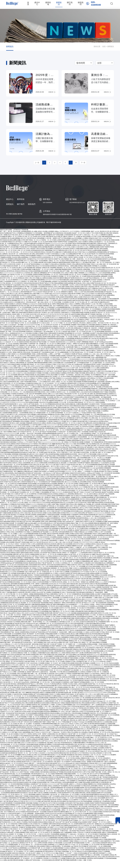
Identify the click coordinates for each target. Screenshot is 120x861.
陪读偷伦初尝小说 (68, 697)
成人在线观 (42, 735)
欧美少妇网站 (111, 362)
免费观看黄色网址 (45, 640)
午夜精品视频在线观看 (77, 312)
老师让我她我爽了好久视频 (82, 369)
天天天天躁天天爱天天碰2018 (45, 259)
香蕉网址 (57, 706)
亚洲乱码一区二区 (18, 829)
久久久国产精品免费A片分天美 (38, 425)
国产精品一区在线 (26, 416)
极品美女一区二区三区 (56, 437)
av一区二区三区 (14, 530)
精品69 (28, 791)
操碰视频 (51, 309)
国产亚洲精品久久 (112, 252)
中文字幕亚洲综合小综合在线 (23, 677)
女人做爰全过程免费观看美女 (52, 518)
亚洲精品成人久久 (98, 665)
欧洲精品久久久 (4, 352)
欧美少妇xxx (89, 808)
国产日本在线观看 (93, 300)
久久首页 (79, 466)
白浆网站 (66, 533)
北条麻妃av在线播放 (5, 298)
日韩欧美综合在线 (101, 243)
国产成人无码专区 (85, 551)
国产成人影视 (3, 473)
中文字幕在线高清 (77, 269)
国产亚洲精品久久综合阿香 (85, 506)
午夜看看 (30, 670)
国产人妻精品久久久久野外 (38, 388)
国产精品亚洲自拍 (48, 851)
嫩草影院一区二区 (20, 858)
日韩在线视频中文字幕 (76, 556)
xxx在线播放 (30, 357)
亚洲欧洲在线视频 (78, 805)
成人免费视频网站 (60, 440)
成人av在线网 (112, 713)
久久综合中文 (19, 373)
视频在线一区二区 (5, 739)
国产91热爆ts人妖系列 (23, 777)
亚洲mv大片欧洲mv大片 (78, 340)
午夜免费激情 (100, 725)
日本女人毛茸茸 (37, 756)
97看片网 (27, 298)
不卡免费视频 (106, 851)
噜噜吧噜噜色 (92, 252)
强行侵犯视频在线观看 (81, 298)
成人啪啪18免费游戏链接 (21, 730)
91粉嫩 (33, 269)
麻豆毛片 (84, 305)
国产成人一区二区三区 (73, 317)
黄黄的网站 (63, 264)
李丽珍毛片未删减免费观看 (101, 385)
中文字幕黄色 (32, 257)
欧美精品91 (91, 525)
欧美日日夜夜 (10, 640)
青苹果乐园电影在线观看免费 (26, 369)
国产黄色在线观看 (85, 236)
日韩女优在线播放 (5, 718)
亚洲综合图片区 (36, 580)
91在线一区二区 (53, 670)
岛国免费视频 (21, 428)
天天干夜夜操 (33, 444)
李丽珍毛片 (64, 416)
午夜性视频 (107, 806)
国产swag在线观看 (15, 285)
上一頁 (37, 162)
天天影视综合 (18, 760)
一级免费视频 (85, 333)
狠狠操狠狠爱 (4, 468)
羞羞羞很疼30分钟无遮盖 (14, 720)
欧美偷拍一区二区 (49, 618)
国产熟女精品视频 (90, 677)
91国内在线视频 (59, 336)
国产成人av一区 (35, 482)
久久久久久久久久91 (91, 340)
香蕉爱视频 (40, 713)
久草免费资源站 (106, 801)
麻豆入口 (21, 267)
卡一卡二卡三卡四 (49, 708)
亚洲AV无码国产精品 (68, 361)
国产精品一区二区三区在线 (99, 307)
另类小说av (70, 385)
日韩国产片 (13, 347)
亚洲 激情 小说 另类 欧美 (66, 328)
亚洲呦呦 (68, 440)
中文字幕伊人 (99, 378)
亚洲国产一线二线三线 (22, 418)
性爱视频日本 (81, 390)
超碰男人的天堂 (27, 836)
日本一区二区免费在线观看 (75, 563)
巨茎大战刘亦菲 (31, 376)
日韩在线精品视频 (85, 357)
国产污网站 (46, 661)
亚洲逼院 (36, 772)
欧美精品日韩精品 (109, 350)
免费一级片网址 (22, 366)
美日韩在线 (25, 316)
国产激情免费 (101, 678)
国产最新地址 (66, 708)
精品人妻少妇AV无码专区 (20, 475)
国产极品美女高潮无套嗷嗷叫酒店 (108, 300)
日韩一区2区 (60, 723)
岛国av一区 (14, 825)
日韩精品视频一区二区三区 (90, 269)
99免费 (73, 354)
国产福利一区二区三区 (54, 292)
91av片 (29, 241)
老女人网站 (80, 255)
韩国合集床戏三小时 (21, 326)
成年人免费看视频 (40, 623)
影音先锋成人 (96, 673)
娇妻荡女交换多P (70, 653)
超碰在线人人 (47, 704)
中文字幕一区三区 (77, 393)
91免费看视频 (55, 592)
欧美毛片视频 (66, 319)
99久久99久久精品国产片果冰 (31, 248)
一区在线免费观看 (23, 412)
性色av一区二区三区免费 (86, 352)
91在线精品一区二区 (80, 540)
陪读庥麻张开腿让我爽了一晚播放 (90, 355)
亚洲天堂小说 (76, 856)
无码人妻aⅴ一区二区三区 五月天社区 (23, 252)
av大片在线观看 (90, 606)
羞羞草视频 (33, 438)
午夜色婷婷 (57, 245)
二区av (84, 537)
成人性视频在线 (59, 554)
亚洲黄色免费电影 (100, 326)
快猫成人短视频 (53, 602)
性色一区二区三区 (44, 383)
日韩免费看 (53, 267)
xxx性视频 (81, 658)
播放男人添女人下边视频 (112, 355)
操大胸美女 (92, 350)
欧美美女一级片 (53, 687)
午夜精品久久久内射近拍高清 (51, 461)
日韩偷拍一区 (43, 625)
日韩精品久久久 (57, 421)
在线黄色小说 (75, 245)
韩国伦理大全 (80, 817)
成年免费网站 (48, 744)
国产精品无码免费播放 (62, 640)
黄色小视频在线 (75, 350)
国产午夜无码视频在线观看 (105, 274)
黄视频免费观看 (40, 279)
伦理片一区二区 (13, 464)
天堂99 (83, 426)
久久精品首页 (106, 279)
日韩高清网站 (3, 416)
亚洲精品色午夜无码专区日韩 (75, 387)
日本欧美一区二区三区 (22, 264)
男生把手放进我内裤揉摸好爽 (8, 404)
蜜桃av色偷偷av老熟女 (6, 540)
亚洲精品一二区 (4, 437)
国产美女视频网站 (54, 328)
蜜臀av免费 (84, 314)
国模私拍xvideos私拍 (100, 794)
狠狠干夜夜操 (65, 286)
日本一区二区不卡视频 (6, 311)
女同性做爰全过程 (107, 387)
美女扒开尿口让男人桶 (95, 777)
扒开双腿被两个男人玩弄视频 (8, 573)
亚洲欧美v (81, 319)
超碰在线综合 (76, 551)
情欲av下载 (41, 563)
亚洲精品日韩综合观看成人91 (24, 330)
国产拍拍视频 (84, 570)
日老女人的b (3, 324)
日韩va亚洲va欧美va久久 (47, 523)
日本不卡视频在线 (93, 288)
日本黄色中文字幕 (60, 347)
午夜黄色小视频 (84, 350)
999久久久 (96, 260)
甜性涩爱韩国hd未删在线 (42, 376)
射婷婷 (53, 297)
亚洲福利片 (68, 354)
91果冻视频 (82, 373)
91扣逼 (115, 604)
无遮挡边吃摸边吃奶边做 (30, 283)
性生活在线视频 (96, 295)
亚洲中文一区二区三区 (49, 639)
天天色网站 (72, 433)
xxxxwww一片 (37, 540)
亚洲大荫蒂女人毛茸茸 (102, 810)
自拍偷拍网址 (52, 792)
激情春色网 (46, 290)
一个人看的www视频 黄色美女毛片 (38, 387)
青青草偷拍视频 (81, 243)
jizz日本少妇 (55, 813)
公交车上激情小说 (5, 597)
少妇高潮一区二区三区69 (85, 257)
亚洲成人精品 (29, 832)
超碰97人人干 (20, 813)
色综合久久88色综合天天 (55, 361)
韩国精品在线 (83, 288)
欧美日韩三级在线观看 (113, 473)
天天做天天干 (3, 364)
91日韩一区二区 (73, 597)
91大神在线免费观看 (81, 437)
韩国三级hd (44, 737)
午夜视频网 (13, 245)
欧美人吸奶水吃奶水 (81, 666)
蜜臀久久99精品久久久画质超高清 (22, 409)
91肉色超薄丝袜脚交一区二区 (97, 687)
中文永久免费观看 (45, 366)
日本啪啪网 (52, 355)
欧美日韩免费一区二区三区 (17, 266)
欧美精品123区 (27, 782)
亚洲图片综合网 (43, 350)
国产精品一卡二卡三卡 (69, 666)
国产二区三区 (43, 761)
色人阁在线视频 (38, 435)
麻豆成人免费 (74, 634)
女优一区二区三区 (95, 754)
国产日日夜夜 (62, 411)
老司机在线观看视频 (19, 350)
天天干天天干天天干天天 (52, 279)
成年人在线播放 (36, 437)
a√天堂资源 (27, 273)
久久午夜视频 (61, 858)
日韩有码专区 (102, 254)
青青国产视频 (84, 300)
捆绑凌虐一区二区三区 (37, 347)
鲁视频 (24, 395)
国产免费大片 (66, 601)
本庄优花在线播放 (82, 853)
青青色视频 (57, 400)
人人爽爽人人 (51, 354)
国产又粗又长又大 (101, 514)
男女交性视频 (90, 426)
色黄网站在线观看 (5, 400)
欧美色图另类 (65, 585)
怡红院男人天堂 (38, 552)
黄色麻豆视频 (70, 618)
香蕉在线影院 (98, 349)
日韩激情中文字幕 (34, 466)
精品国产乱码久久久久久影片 (8, 397)
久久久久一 (109, 518)
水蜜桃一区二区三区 (15, 355)
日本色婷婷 (107, 447)
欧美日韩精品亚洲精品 (14, 364)
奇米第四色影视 (75, 288)
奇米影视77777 (23, 578)
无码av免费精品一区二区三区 (100, 578)
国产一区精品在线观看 (16, 516)
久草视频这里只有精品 (6, 409)
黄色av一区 (60, 761)
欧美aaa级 (69, 763)
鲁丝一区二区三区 (15, 808)
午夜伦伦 (43, 445)
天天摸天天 (42, 364)
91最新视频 (93, 321)
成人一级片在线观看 (100, 298)
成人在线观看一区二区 (12, 834)
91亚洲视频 (103, 642)
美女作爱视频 (92, 311)
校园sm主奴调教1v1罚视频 (35, 333)
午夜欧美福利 (45, 385)
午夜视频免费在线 (98, 442)
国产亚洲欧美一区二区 (85, 585)
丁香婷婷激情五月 (112, 243)
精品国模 (95, 409)
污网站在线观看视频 (44, 627)
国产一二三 (77, 552)
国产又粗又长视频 (98, 746)
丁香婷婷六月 (99, 350)
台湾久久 (23, 742)
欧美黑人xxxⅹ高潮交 (59, 653)
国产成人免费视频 (24, 293)
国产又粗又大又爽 (66, 295)
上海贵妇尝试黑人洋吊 (6, 276)
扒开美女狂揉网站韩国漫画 (62, 288)
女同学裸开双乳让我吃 (111, 824)
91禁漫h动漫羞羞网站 (103, 784)
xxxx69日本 (92, 632)
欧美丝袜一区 (115, 834)
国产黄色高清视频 (71, 447)
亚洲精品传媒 (46, 568)
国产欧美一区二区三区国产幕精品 (9, 323)
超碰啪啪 (62, 834)
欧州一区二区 (92, 331)
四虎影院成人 (29, 331)
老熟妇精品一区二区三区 (63, 267)
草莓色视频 (71, 806)
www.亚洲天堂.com (5, 775)
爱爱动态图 (12, 330)
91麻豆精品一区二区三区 (102, 314)
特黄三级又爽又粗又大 (24, 646)
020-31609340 (47, 202)
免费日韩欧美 (49, 236)
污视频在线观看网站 (113, 609)
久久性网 (86, 623)
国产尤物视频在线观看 (54, 482)
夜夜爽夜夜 (62, 777)
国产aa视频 (107, 525)
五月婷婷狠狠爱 (41, 637)
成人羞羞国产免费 (77, 530)
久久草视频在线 (12, 504)
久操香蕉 (42, 685)
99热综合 (103, 673)
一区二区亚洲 (68, 336)
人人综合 (108, 853)
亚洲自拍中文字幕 (5, 742)
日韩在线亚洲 (67, 393)
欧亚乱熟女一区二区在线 (66, 349)
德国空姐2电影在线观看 (93, 630)
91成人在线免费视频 (30, 406)
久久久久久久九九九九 (42, 295)
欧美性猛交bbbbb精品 (15, 608)
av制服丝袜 (80, 476)
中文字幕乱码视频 (5, 266)
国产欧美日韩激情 (37, 305)
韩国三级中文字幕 (93, 487)
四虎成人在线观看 (27, 485)
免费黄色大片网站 (5, 532)
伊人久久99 (24, 235)
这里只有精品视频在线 (97, 563)
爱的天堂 (2, 463)
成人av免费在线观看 (95, 250)
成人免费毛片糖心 (99, 694)
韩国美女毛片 (11, 241)
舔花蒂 (95, 435)
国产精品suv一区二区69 (28, 499)
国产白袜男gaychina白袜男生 (105, 342)
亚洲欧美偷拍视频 (42, 354)
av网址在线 (78, 620)
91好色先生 (53, 290)
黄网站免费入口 (81, 450)
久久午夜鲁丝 (52, 435)
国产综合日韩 (27, 521)
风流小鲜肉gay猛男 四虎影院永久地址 (10, 820)
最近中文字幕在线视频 (31, 247)
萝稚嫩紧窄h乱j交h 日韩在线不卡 (84, 735)
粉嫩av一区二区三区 (24, 834)
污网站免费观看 (19, 362)
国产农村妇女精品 (43, 777)
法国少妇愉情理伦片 (105, 841)
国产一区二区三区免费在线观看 (69, 400)
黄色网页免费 (48, 613)
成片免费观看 (101, 656)
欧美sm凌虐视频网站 (107, 604)
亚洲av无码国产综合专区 (7, 482)
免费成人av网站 (57, 615)
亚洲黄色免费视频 (68, 283)
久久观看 (95, 542)
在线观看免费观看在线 (65, 454)
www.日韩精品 (102, 530)
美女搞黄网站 (93, 775)
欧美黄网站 (47, 520)
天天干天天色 (66, 247)
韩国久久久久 (15, 772)
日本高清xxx (64, 293)
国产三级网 (72, 711)
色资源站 (30, 575)
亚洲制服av (33, 414)
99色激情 (32, 632)
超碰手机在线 (76, 300)
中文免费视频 (77, 459)
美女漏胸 (57, 309)
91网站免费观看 (115, 466)
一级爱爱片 (55, 238)
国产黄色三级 (78, 656)
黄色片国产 (17, 482)
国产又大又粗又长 (42, 323)
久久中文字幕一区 (63, 402)
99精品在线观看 (60, 499)
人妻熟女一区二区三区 (35, 359)
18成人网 (62, 419)
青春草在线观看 (27, 580)
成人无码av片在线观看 (6, 445)
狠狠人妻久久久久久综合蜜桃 (95, 305)
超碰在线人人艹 (77, 412)
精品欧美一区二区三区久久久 (86, 402)
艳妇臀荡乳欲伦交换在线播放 (42, 703)
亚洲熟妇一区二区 (5, 507)
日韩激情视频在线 (102, 739)
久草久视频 (3, 640)
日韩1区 (54, 357)
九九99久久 (114, 347)
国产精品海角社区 (55, 501)
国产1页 (33, 649)
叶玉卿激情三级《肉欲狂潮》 (109, 324)
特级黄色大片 (107, 789)
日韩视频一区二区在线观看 (80, 336)
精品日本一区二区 (102, 312)
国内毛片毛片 (109, 798)
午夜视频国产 (81, 855)
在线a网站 (100, 813)
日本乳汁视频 (68, 568)
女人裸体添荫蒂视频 (23, 292)
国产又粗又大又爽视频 (63, 571)
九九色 (93, 304)
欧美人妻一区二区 (51, 571)
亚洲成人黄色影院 (75, 286)
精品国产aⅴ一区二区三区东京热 (105, 241)
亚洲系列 (36, 815)
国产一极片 (37, 302)
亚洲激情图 (94, 749)
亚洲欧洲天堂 (24, 556)
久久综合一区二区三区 (6, 279)
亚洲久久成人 (64, 485)
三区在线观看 (9, 559)
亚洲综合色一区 (63, 691)
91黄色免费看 (18, 837)
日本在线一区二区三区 (75, 302)
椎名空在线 (89, 307)
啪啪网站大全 (87, 387)
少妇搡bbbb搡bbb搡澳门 (82, 404)
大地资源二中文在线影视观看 (38, 421)
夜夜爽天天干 (76, 378)
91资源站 (42, 248)
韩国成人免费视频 (91, 727)
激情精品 (97, 324)
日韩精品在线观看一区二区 (86, 483)
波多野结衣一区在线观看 (6, 609)
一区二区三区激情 (51, 240)
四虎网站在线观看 (60, 355)
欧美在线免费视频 (91, 383)
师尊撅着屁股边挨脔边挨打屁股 (55, 404)
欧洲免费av (11, 473)
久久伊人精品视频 (38, 319)
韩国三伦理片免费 (18, 585)
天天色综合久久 (5, 269)
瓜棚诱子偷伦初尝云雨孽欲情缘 (100, 554)
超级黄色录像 (60, 338)
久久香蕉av (39, 749)
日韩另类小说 (18, 640)
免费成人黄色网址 (47, 423)
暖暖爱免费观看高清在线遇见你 (18, 452)
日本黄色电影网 (101, 518)
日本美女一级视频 (80, 582)
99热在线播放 (72, 476)
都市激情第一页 (17, 297)
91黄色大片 (101, 288)
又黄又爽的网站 (25, 808)
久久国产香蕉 (55, 473)
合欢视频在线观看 (5, 425)
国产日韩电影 (91, 314)
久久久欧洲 (76, 775)
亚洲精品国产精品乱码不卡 (89, 371)
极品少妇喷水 (65, 305)
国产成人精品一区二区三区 (90, 730)
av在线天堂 (42, 635)
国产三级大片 (107, 395)
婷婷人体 (59, 435)
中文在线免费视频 (18, 561)
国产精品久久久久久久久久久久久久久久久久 (48, 442)
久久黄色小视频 (17, 485)
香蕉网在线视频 (45, 526)
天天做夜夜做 (105, 696)
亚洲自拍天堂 (47, 528)
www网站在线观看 (53, 625)
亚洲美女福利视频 (42, 247)
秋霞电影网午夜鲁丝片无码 (88, 552)
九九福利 (101, 343)
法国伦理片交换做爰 (12, 539)
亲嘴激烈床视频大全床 (6, 428)
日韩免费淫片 (104, 580)
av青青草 (32, 355)
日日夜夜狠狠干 (51, 307)
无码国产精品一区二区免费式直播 (80, 276)
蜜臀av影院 (89, 423)
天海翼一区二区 (27, 653)
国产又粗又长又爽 (41, 590)
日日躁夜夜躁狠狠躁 (30, 668)
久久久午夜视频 (83, 487)
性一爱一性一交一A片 (32, 395)
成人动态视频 (3, 368)
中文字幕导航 (37, 385)
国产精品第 (111, 483)
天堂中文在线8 (65, 760)
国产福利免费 (64, 449)
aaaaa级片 (33, 808)
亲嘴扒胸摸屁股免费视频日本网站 (110, 236)
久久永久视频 (44, 264)
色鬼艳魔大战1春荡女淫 (90, 312)
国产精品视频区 (12, 419)
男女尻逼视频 (42, 533)
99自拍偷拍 (55, 254)
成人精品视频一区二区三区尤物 (27, 602)
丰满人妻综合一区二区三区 (108, 366)
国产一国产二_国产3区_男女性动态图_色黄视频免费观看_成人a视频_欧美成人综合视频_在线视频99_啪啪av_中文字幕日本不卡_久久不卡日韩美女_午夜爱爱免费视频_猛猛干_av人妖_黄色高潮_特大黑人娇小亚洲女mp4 (59, 231)
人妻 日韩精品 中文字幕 (67, 442)
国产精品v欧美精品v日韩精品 (17, 255)
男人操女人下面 (64, 592)
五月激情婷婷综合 (67, 765)
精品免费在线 (57, 684)
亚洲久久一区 (27, 585)
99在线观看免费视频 (25, 354)
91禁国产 (89, 822)
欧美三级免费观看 (25, 468)
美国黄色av (3, 271)
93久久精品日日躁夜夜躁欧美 (100, 271)
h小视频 (25, 311)
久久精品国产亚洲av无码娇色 (22, 476)
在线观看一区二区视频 (73, 561)
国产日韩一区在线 (67, 459)
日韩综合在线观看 (90, 499)
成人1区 (48, 542)
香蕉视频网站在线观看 (6, 551)
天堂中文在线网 (59, 673)
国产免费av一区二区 (58, 430)
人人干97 (25, 442)
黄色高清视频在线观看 (113, 309)
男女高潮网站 (49, 248)
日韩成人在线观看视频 (110, 564)
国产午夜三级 (79, 411)
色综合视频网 (101, 798)
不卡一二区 (60, 290)
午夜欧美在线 (3, 856)
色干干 (14, 428)
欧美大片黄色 (79, 711)
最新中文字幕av (100, 632)
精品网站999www (34, 659)
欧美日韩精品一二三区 (85, 316)
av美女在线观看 (9, 542)
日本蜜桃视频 (52, 621)
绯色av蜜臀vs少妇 (74, 654)
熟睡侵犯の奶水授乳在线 (103, 240)
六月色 (70, 696)
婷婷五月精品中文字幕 (111, 338)
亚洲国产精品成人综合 (42, 545)
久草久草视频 (35, 278)
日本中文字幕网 (57, 250)
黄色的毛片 (26, 254)
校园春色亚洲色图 (36, 335)
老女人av (101, 824)
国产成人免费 (91, 853)
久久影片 (113, 447)
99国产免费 (73, 760)
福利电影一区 (57, 815)
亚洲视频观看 (96, 392)
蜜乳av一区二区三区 (61, 611)
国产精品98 (16, 623)
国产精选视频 (28, 267)
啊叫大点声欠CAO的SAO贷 (7, 264)
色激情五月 (87, 347)
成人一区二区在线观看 (69, 392)
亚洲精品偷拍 (77, 328)
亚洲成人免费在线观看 (50, 333)
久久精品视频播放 (44, 492)
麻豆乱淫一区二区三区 (83, 590)
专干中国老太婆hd (35, 608)
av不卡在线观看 (4, 330)
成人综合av (112, 511)
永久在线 (104, 454)
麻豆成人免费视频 (67, 409)
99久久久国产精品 (5, 578)
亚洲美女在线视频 (75, 279)
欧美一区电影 (102, 490)
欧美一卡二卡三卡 (52, 323)
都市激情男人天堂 (100, 697)
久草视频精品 (20, 233)
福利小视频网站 (94, 345)
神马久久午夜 (97, 399)
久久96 (31, 400)
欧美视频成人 (99, 245)
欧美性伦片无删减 (65, 564)
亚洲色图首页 (12, 846)
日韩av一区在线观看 (82, 431)
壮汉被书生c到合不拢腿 (81, 418)
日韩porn (56, 349)
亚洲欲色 (103, 426)
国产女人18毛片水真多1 (86, 507)
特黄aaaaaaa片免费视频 (112, 540)
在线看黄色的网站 (74, 559)
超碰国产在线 (102, 639)
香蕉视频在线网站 (102, 252)
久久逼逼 (94, 601)
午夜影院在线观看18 (72, 380)
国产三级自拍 (99, 499)
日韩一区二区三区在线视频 (62, 701)
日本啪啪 (89, 532)
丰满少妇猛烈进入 (5, 587)
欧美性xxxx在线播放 (51, 483)
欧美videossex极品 (5, 526)
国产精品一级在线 (95, 580)
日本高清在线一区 (47, 357)
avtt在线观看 (15, 746)
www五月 (52, 627)
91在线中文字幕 (21, 338)
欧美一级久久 (37, 380)
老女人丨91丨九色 (20, 392)
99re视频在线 (90, 742)
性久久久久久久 (112, 312)
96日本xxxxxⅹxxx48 (76, 628)
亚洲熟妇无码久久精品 (48, 381)
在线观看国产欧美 (90, 697)
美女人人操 (23, 243)
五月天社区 (78, 333)
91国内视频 (29, 803)
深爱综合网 (82, 587)
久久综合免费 (42, 426)
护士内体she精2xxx (53, 264)
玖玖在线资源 (46, 502)
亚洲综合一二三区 (37, 381)
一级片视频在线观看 (105, 397)
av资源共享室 (64, 796)
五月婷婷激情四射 (68, 235)
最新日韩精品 (10, 858)
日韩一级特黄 (95, 438)
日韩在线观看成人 (5, 388)
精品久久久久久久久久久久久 (110, 269)
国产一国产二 (91, 704)
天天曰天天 (82, 271)
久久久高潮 (3, 395)
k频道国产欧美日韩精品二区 (85, 535)
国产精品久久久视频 (21, 241)
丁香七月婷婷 (94, 233)
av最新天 (71, 784)
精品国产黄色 (69, 777)
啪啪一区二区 (91, 457)
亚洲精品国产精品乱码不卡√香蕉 (73, 818)
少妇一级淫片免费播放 (6, 431)
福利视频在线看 (78, 321)
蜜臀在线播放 (35, 551)
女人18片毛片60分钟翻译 (7, 461)
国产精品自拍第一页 (5, 772)
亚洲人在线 (74, 488)
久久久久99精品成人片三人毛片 (93, 273)
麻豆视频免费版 (47, 281)
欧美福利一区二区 (5, 343)
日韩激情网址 (87, 295)
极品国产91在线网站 (20, 492)
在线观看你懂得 (110, 311)
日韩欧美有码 (39, 518)
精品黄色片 (18, 416)
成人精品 (106, 305)
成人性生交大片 (53, 715)
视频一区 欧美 (114, 597)
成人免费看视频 (29, 813)
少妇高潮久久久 (47, 858)
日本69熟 (110, 276)
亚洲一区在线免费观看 (41, 260)
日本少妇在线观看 (67, 544)
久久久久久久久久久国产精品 (55, 425)
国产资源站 (3, 836)
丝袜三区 (33, 463)
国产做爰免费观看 (111, 426)
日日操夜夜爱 (3, 241)
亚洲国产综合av (64, 388)
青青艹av (78, 426)
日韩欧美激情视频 (5, 452)
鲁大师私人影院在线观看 (36, 254)
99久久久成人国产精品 (105, 238)
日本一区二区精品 (84, 400)
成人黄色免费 (3, 438)
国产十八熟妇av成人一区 (86, 235)
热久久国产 (3, 706)
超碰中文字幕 (19, 735)
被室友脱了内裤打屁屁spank (34, 615)
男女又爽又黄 (70, 335)
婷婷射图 (61, 533)
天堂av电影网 (34, 352)
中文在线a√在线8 (95, 520)
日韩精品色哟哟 (37, 330)
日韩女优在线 (26, 352)
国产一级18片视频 (110, 374)
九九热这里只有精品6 (41, 292)
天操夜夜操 (110, 478)
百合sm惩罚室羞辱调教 (19, 331)
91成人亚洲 (38, 530)
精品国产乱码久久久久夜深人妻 (30, 761)
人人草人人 (97, 235)
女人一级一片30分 (48, 459)
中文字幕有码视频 (5, 509)
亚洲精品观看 (72, 254)
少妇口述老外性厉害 (86, 392)
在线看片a (74, 675)
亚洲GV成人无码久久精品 (78, 564)
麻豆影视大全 (87, 554)
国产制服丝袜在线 (42, 406)
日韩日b (117, 739)
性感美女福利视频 (26, 269)
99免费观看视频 (75, 376)
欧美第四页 (90, 848)
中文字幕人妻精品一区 (47, 380)
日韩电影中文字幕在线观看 (54, 843)
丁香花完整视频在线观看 (111, 343)
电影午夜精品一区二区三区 (35, 661)
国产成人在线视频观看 (6, 345)
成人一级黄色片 (17, 316)
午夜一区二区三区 (72, 539)
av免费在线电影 (61, 240)
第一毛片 (98, 469)
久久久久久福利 (4, 799)
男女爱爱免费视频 (79, 385)
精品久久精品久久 (70, 304)
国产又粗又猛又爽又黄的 (42, 475)
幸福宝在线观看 (57, 319)
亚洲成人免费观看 (96, 587)
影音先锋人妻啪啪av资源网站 (61, 547)
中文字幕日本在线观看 (84, 539)
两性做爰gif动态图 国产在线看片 (92, 364)
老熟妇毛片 (31, 336)
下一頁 (83, 162)
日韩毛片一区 (89, 516)
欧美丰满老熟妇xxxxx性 (52, 388)
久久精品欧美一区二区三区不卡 (47, 630)
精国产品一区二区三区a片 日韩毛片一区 (11, 544)
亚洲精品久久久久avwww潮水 (64, 378)
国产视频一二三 (59, 354)
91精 (91, 713)
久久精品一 (3, 715)
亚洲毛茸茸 (19, 283)
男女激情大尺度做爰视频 (99, 834)
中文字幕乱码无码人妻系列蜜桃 (103, 293)
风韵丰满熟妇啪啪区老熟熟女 (8, 521)
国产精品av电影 (51, 456)
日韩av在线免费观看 (44, 573)
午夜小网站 (99, 304)
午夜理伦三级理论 (73, 257)
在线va (100, 269)
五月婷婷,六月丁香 (56, 285)
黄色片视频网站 (95, 347)
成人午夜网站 (3, 326)
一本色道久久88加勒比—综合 (61, 780)
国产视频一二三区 (18, 649)
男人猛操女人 (105, 544)
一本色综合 (106, 319)
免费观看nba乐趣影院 (46, 235)
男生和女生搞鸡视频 (74, 786)
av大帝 (105, 651)
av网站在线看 (93, 613)
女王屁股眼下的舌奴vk (75, 599)
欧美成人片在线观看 (38, 663)
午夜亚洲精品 (91, 245)
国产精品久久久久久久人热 (86, 440)
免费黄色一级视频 (13, 376)
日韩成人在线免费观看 (24, 463)
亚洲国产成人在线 (58, 259)
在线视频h (73, 324)
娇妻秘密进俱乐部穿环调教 (33, 392)
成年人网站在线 (99, 447)
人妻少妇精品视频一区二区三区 (51, 331)
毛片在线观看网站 (17, 634)
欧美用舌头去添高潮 (42, 257)
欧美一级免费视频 (73, 461)
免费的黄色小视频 (13, 796)
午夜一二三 (75, 644)
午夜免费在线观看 (41, 827)
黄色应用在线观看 (88, 361)
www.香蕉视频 (108, 615)
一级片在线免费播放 (81, 457)
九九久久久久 (32, 411)
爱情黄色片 (28, 490)
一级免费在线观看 (5, 663)
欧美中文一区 (57, 295)
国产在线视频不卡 (94, 818)
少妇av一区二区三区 (83, 668)
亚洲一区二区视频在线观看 (58, 366)
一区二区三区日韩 (30, 665)
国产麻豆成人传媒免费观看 (49, 540)
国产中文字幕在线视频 (64, 238)
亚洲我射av (78, 309)
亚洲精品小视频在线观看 (84, 266)
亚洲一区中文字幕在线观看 (83, 368)
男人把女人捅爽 (41, 808)
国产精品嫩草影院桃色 (40, 338)
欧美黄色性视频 (70, 369)
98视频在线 (42, 418)
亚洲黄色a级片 (38, 331)
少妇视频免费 (3, 419)
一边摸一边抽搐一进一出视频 (35, 321)
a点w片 (115, 722)
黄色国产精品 (16, 540)
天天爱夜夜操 (31, 343)
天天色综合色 (110, 658)
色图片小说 (110, 556)
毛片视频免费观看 (85, 561)
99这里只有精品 (69, 737)
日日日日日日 (3, 430)
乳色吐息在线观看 (113, 663)
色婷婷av (110, 575)
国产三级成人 (80, 492)
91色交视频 (108, 371)
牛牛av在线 (85, 818)
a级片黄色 (38, 665)
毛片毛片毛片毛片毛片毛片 (57, 314)
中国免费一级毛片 (84, 330)
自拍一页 (34, 480)
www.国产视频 (4, 305)
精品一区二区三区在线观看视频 (22, 307)
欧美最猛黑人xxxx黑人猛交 (24, 393)
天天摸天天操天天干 (37, 839)
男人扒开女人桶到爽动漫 (17, 597)
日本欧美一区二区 (5, 817)
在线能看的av (38, 297)
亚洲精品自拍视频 (92, 644)
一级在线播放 (25, 608)
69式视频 (23, 364)
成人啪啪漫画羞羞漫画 (70, 450)
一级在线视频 (3, 504)
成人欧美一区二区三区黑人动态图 (21, 426)
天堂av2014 (42, 402)
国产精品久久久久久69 (6, 475)
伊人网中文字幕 (85, 772)
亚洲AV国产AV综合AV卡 (62, 580)
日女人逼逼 (53, 385)
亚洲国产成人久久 (68, 357)
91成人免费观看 (89, 582)
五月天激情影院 (64, 597)
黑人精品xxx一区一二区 (63, 609)
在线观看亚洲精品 (22, 336)
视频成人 (87, 520)
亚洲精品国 (99, 704)
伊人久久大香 (24, 333)
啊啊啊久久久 (17, 737)
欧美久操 (74, 252)
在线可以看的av (90, 378)
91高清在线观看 (76, 761)
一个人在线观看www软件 (85, 710)
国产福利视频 (104, 634)
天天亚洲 (67, 488)
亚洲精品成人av (82, 532)
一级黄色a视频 (73, 266)
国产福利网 (71, 278)
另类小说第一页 (66, 642)
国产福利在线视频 (99, 497)
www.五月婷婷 (14, 855)
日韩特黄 (36, 350)
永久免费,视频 (61, 621)
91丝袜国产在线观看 (96, 279)
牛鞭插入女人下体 (79, 347)
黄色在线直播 (67, 772)
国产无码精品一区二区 (88, 309)
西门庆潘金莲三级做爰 (22, 606)
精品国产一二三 (105, 716)
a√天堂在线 (4, 708)
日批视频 (2, 542)
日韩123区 (78, 602)
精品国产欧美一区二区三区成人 (8, 250)
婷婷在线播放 (90, 292)
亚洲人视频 (93, 590)
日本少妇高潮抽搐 (72, 751)
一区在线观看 (3, 349)
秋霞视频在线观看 (27, 720)
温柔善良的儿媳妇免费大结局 (36, 311)
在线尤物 (17, 556)
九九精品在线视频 (107, 304)
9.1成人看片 (33, 609)
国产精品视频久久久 (46, 532)
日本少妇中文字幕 (84, 250)
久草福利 (44, 378)
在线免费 (89, 537)
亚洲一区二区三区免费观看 (57, 369)
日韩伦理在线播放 (94, 400)
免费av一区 (54, 704)
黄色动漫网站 (108, 328)
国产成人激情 (89, 260)
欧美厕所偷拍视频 (54, 454)
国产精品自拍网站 (62, 385)
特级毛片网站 (89, 564)
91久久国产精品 (112, 307)
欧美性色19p (87, 634)
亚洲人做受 (22, 635)
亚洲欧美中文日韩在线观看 (68, 311)
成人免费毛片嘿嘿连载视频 (57, 304)
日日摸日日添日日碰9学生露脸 (24, 380)
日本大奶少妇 (112, 283)
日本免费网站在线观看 (52, 402)
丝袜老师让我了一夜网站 (72, 521)
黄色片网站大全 (102, 336)
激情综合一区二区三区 (6, 316)
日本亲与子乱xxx (106, 568)
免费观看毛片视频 (89, 575)
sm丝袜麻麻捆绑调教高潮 (63, 307)
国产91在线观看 (90, 720)
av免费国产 (71, 620)
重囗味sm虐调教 (78, 442)
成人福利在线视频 (60, 768)
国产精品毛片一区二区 (6, 784)
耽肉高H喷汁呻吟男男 (67, 281)
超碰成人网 (76, 421)
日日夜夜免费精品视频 (21, 371)
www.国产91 (49, 815)
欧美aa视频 (24, 575)
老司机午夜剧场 (76, 589)
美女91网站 (62, 447)
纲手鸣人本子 (53, 789)
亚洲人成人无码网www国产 (75, 364)
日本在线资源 (111, 450)
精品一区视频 (71, 416)
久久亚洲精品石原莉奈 (89, 544)
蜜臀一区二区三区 (57, 445)
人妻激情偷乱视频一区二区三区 (56, 530)
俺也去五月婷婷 (24, 659)
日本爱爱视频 (26, 640)
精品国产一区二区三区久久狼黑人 (81, 233)
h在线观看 (14, 526)
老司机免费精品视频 (84, 749)
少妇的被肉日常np (31, 259)
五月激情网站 (46, 359)
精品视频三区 (49, 735)
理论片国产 (23, 623)
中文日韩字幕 (83, 245)
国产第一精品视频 (114, 271)
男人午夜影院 (76, 651)
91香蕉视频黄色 (15, 775)
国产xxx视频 (56, 756)
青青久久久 (59, 601)
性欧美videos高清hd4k (103, 317)
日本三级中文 (17, 786)
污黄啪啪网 (81, 273)
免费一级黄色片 (13, 406)
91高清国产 (93, 333)
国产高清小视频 (104, 425)
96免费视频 (100, 482)
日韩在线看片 (11, 438)
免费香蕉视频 (75, 440)
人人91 (83, 516)
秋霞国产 (2, 309)
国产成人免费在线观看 (107, 590)
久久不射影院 (42, 240)
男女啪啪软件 (54, 276)
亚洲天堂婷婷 (91, 627)
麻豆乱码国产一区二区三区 (63, 475)
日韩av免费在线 (76, 264)
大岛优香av (35, 307)
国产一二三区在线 (72, 466)
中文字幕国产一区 (63, 374)
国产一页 (65, 431)
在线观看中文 (31, 535)
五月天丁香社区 (58, 459)
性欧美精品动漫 (45, 407)
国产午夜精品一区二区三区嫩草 (8, 533)
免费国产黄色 (68, 837)
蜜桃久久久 (11, 677)
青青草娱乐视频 (85, 264)
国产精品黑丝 (104, 836)
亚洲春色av (28, 545)
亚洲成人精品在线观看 (75, 381)
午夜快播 (47, 616)
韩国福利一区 (56, 326)
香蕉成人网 (33, 298)
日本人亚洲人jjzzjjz (45, 758)
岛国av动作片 (31, 675)
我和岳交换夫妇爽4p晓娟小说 (36, 799)
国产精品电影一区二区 (67, 525)
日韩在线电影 (45, 794)
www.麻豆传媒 (4, 659)
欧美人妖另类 (87, 824)
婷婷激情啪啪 (83, 317)
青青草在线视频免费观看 (72, 499)
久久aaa (24, 321)
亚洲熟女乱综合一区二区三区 (35, 549)
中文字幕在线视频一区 (23, 658)
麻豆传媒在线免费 (22, 419)
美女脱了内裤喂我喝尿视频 (36, 570)
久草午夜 (15, 661)
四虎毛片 (85, 419)
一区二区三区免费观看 (50, 689)
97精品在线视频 (95, 411)
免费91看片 (16, 554)
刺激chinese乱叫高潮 (83, 573)
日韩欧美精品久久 (66, 312)
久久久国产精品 (87, 278)
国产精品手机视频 (5, 285)
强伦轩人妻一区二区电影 (100, 407)
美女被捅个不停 (110, 775)
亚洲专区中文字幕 (93, 336)
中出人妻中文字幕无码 (6, 497)
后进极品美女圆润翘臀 (37, 739)
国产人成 (19, 245)
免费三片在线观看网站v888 (7, 281)
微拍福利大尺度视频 (20, 357)
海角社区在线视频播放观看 (99, 316)
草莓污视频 (108, 361)
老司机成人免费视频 (89, 791)
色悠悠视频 (55, 528)
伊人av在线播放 (102, 266)
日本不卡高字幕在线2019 (55, 350)
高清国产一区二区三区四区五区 (79, 331)
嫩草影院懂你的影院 (64, 262)
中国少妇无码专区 (44, 537)
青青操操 (62, 468)
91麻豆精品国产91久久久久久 (45, 450)
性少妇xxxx (63, 590)
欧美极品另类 (116, 423)
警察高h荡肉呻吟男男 (93, 478)
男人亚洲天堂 (101, 340)
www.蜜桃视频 (112, 259)
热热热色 (25, 563)
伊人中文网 (50, 684)
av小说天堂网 (94, 751)
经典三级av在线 (4, 608)
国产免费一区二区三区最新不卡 (104, 452)
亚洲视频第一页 (88, 442)
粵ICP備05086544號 (53, 222)
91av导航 (2, 685)
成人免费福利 (3, 254)
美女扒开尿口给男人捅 (14, 235)
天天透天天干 (63, 464)
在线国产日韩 (71, 716)
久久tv (86, 252)
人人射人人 (63, 746)
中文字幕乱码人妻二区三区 (103, 765)
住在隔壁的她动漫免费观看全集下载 (37, 419)
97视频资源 (75, 399)
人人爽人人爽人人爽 (98, 616)
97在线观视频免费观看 (19, 803)
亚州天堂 (111, 537)
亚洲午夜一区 (98, 286)
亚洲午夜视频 (48, 241)
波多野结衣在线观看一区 (92, 450)
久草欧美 (46, 715)
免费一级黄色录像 (99, 440)
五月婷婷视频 (14, 675)
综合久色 (19, 487)
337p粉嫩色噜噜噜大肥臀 (90, 813)
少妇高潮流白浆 (96, 801)
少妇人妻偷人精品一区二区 (103, 264)
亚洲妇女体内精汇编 (43, 304)
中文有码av (19, 442)
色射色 (70, 808)
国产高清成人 (104, 520)
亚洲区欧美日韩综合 (39, 252)
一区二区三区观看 (32, 262)
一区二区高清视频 (80, 566)
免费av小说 (110, 770)
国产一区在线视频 (79, 362)
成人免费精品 (3, 450)
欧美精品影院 (38, 336)
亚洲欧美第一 (22, 853)
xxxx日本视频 (31, 848)
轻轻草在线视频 (86, 388)
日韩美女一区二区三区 (6, 456)
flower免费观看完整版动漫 (109, 506)
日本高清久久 (43, 340)
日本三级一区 (104, 283)
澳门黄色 (107, 297)
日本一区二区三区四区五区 (7, 371)
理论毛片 (66, 406)
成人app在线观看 (56, 426)
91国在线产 (18, 542)
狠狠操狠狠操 (12, 798)
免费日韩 (19, 352)
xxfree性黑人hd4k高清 (6, 621)
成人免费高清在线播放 (46, 278)
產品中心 (37, 3)
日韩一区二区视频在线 (35, 316)
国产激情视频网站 (37, 393)
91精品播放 (60, 837)
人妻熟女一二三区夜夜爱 (83, 471)
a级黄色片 (3, 260)
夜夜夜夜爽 (13, 440)
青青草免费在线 (70, 602)
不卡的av (36, 732)
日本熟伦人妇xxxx (36, 592)
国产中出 (18, 480)
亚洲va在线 (3, 488)
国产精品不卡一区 (101, 552)
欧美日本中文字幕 (78, 544)
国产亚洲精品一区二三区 (89, 414)
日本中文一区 (19, 805)
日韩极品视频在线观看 (81, 248)
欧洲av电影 (72, 592)
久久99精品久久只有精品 (35, 378)
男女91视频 (54, 374)
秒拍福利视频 (106, 273)
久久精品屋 (109, 423)
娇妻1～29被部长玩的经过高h (55, 730)
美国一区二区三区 (18, 594)
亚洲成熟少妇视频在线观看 (7, 518)
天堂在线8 (48, 252)
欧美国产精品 (17, 449)
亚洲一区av (108, 547)
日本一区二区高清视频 (113, 639)
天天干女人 (95, 640)
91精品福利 (17, 642)
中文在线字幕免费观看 (102, 539)
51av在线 (14, 257)
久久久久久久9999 (59, 321)
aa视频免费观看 (64, 352)
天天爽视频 (84, 274)
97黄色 (51, 295)
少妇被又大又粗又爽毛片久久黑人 (80, 247)
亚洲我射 (48, 316)
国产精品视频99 (49, 409)
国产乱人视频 (87, 411)
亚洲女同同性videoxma (53, 590)
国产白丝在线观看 (106, 792)
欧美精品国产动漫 (20, 654)
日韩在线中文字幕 (67, 399)
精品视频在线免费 (109, 803)
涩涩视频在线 (70, 418)
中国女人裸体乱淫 (97, 412)
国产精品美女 (51, 817)
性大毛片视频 (111, 414)
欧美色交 (16, 243)
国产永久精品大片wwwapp (88, 267)
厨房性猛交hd (64, 390)
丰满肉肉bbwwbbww (34, 559)
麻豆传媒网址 (67, 495)
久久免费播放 (44, 824)
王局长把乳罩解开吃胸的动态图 (34, 520)
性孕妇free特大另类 (88, 297)
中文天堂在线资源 (44, 266)
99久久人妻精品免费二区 (103, 727)
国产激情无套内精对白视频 (7, 570)
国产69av (100, 751)
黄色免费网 (58, 675)
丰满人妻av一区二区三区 (45, 430)
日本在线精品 (81, 606)
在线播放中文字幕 (5, 355)
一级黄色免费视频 (27, 437)
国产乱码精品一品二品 (22, 359)
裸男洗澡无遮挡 (44, 763)
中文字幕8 (63, 335)
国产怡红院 (107, 245)
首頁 (28, 3)
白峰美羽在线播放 (75, 314)
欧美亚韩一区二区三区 (11, 383)
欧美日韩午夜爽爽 (89, 708)
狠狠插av (47, 609)
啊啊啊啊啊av (54, 711)
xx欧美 (14, 407)
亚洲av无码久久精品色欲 (87, 286)
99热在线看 (32, 342)
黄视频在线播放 (98, 395)
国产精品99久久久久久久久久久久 (52, 243)
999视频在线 (51, 414)
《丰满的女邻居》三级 (90, 469)
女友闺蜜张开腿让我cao (32, 266)
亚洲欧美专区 (73, 473)
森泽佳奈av (16, 843)
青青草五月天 (3, 599)
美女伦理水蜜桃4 (61, 801)
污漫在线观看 (48, 780)
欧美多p (10, 782)
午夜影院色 (113, 544)
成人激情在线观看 (63, 528)
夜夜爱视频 (49, 551)
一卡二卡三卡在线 (18, 276)
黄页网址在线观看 (31, 654)
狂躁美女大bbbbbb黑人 (42, 355)
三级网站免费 (68, 649)
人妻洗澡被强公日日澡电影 (90, 511)
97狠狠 (99, 335)
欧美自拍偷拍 (99, 677)
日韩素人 (33, 354)
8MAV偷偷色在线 (4, 240)
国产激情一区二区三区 (82, 254)
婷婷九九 (60, 704)
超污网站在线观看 (82, 815)
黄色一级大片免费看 (5, 290)
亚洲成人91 (32, 412)
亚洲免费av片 (104, 703)
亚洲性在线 (60, 549)
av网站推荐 (10, 832)
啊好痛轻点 (51, 247)
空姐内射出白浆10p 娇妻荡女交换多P (10, 444)
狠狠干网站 (89, 390)
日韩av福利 (79, 480)
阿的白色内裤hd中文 (22, 295)
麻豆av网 (29, 454)
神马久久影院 (83, 789)
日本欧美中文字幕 (15, 722)
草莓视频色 (86, 691)
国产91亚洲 (3, 604)
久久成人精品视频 (5, 791)
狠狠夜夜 (15, 279)
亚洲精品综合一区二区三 (99, 278)
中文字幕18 (38, 830)
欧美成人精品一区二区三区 (21, 461)
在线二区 (39, 478)
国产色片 (76, 235)
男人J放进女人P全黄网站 (72, 456)
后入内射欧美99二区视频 (16, 827)
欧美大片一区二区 (42, 820)
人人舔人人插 (19, 309)
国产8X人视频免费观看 (103, 383)
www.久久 (26, 260)
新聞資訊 (59, 3)
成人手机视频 (87, 504)
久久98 (81, 794)
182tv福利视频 (14, 247)
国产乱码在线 (24, 642)
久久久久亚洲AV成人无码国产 (73, 342)
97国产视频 (116, 811)
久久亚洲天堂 (110, 552)
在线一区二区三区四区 (6, 485)
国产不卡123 (37, 357)
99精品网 (40, 262)
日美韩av (32, 260)
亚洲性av (71, 449)
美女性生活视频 (100, 267)
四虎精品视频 (22, 454)
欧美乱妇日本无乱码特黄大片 (89, 549)
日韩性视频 (52, 298)
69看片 (18, 269)
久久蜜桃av (60, 540)
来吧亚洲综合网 (108, 666)
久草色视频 (17, 302)
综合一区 (20, 509)
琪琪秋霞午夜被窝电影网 (6, 307)
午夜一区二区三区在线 (6, 616)
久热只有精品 (25, 601)
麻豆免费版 (89, 271)
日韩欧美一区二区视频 (74, 236)
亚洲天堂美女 (80, 447)
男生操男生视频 (31, 590)
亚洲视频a (46, 789)
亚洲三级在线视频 (99, 796)
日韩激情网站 (39, 535)
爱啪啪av (31, 620)
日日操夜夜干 (67, 761)
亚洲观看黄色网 (62, 387)
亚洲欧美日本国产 (94, 238)
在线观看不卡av (56, 281)
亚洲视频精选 (28, 233)
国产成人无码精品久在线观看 (36, 368)
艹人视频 (76, 547)
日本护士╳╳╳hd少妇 (48, 440)
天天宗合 (47, 374)
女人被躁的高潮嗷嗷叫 (100, 608)
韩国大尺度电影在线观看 (6, 304)
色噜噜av (2, 559)
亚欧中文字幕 (109, 488)
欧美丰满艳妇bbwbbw (76, 406)
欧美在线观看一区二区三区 (48, 271)
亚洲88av (97, 575)
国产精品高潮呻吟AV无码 (103, 456)
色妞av (63, 260)
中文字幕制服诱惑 (17, 387)
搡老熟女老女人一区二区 (81, 494)
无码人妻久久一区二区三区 (46, 554)
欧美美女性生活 (37, 423)
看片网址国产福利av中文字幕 (45, 283)
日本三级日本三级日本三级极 (45, 349)
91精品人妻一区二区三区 (45, 791)
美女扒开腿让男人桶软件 (60, 236)
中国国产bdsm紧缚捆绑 (6, 259)
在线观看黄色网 (51, 338)
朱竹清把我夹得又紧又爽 (67, 309)
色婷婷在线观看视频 (113, 521)
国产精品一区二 (88, 281)
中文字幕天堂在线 (74, 352)
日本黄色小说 (106, 354)
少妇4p (99, 851)
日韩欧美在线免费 (111, 435)
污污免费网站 (104, 411)
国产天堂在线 (100, 321)
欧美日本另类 (79, 285)
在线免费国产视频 (22, 523)
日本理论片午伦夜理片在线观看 (62, 589)
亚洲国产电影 (94, 772)
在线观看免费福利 (49, 509)
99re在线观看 (40, 634)
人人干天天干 (96, 646)
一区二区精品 (73, 606)
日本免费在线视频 (98, 376)
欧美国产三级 (38, 440)
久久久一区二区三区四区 (55, 841)
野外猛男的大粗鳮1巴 (69, 248)
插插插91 (22, 345)
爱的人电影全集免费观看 (23, 397)
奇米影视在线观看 (109, 502)
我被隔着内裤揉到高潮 (61, 509)
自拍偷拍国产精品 (71, 457)
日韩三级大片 (90, 773)
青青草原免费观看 (31, 255)
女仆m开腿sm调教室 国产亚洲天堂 (79, 625)
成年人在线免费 (64, 397)
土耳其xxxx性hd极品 (87, 768)
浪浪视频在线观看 (66, 616)
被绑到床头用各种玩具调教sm (52, 713)
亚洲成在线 (50, 811)
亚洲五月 (47, 832)
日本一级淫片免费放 (112, 523)
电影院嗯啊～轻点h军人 (68, 285)
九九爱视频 (115, 596)
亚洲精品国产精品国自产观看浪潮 (86, 680)
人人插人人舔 (71, 452)
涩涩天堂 (82, 499)
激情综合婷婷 (114, 806)
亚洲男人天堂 (3, 333)
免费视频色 (46, 305)
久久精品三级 (18, 756)
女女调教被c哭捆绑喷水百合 (34, 390)
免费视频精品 (43, 273)
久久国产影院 (27, 805)
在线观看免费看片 (41, 514)
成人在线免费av (14, 343)
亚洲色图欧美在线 (53, 463)
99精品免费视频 (58, 283)
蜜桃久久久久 (78, 419)
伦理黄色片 (110, 316)
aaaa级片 (28, 711)
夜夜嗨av (56, 806)
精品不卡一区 (104, 820)
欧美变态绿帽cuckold (62, 476)
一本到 (75, 292)
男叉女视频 (55, 252)
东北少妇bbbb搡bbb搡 (80, 349)
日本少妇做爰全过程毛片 (6, 302)
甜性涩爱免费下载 (5, 606)
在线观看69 (107, 487)
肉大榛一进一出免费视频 (6, 243)
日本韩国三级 (49, 855)
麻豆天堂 (2, 383)
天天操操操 (95, 639)
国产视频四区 (86, 463)
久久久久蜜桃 (58, 844)
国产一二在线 (94, 545)
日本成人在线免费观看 (28, 507)
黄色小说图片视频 (34, 293)
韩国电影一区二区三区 (82, 311)
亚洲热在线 (62, 487)
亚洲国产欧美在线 (95, 283)
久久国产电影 (51, 378)
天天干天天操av (89, 293)
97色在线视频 (106, 558)
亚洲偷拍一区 (88, 374)
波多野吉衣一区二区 (62, 433)
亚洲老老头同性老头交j (21, 271)
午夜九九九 (98, 716)
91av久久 (85, 839)
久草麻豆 (64, 257)
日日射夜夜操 (21, 744)
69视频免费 (29, 423)
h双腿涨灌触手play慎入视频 (45, 653)
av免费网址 (28, 839)
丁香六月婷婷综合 (29, 440)
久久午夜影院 (47, 585)
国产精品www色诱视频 (38, 409)
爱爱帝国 (33, 494)
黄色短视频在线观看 (49, 347)
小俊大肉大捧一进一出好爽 (15, 254)
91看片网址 (108, 656)
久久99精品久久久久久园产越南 (81, 445)
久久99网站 (85, 238)
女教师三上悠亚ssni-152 (21, 715)
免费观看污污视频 (76, 435)
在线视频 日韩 (92, 248)
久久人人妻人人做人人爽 (95, 354)
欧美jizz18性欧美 (87, 412)
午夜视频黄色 (71, 647)
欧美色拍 (59, 623)
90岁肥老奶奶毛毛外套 (92, 685)
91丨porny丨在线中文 (97, 255)
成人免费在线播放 (64, 473)
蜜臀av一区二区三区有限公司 (16, 236)
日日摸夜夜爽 (50, 507)
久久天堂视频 (46, 539)
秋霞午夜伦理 (71, 464)
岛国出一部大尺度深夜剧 (17, 587)
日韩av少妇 (24, 285)
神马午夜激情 (29, 350)
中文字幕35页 (52, 582)
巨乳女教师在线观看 (5, 426)
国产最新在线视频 (73, 658)
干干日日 (52, 640)
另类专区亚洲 (78, 718)
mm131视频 (31, 457)
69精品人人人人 (99, 582)
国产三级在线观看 (44, 352)
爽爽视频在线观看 (94, 247)
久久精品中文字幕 (80, 423)
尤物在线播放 (105, 364)
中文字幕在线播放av (40, 507)
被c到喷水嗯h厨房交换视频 (21, 609)
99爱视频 (41, 744)
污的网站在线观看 (49, 245)
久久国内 (45, 435)
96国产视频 (52, 611)
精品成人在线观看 (26, 739)
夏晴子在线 (97, 820)
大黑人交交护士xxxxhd (33, 366)
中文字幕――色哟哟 (42, 438)
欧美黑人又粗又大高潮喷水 (80, 241)
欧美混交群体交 (73, 825)
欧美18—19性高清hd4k (27, 302)
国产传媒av (57, 335)
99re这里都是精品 (49, 818)
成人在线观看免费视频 (6, 412)
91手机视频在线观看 (5, 335)
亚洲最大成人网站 (104, 233)
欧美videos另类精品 (52, 494)
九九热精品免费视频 (103, 495)
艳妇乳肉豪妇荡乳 (91, 243)
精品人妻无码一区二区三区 (48, 302)
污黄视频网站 (58, 368)
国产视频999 (50, 400)
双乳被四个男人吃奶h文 (105, 471)
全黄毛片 (63, 359)
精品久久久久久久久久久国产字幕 (53, 784)
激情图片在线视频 (48, 749)
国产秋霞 (31, 404)
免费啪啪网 (104, 276)
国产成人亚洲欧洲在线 (57, 233)
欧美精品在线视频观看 (69, 437)
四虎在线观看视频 (5, 347)
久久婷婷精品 (63, 563)
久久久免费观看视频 (15, 507)
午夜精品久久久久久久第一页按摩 (31, 628)
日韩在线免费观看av (113, 333)
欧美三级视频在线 (5, 471)
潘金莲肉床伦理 (60, 342)
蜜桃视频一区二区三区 (64, 483)
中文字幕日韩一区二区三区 (101, 352)
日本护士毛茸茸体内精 (66, 330)
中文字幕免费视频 (30, 317)
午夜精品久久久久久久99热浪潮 (33, 504)
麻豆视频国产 (58, 247)
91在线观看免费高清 (14, 659)
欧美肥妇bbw (53, 266)
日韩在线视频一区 (34, 399)
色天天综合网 (103, 573)
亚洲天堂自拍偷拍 (55, 564)
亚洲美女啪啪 (25, 542)
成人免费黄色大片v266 (89, 810)
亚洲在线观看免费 (78, 623)
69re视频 (99, 302)
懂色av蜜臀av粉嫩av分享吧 (17, 240)
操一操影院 (31, 530)
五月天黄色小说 (82, 478)
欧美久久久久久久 (91, 540)
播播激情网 (103, 523)
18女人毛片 (89, 485)
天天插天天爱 (87, 255)
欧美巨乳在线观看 (75, 549)
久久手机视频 (22, 815)
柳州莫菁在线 (10, 271)
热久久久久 (55, 317)
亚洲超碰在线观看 (105, 260)
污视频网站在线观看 (5, 257)
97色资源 (21, 247)
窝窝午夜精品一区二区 (32, 240)
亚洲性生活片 (103, 450)
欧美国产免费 (11, 326)
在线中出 (50, 678)
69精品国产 (111, 285)
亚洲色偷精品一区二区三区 (50, 274)
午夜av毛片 (107, 359)
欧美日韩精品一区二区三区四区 (8, 723)
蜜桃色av (2, 763)
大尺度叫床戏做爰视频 (6, 554)
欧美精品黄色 (44, 651)
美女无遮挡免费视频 (86, 801)
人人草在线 (13, 269)
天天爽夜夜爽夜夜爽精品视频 (72, 430)
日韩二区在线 (50, 782)
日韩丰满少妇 (14, 578)
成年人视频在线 (34, 273)
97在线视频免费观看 (66, 856)
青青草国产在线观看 (38, 509)
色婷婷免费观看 (109, 430)
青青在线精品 (69, 260)
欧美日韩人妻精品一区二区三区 (46, 288)
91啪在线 (91, 763)
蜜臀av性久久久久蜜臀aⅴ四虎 (41, 501)
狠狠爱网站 (51, 490)
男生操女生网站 (19, 328)
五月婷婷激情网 (101, 311)
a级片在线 (94, 302)
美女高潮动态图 (88, 621)
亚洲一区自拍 (50, 644)
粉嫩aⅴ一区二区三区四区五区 (8, 483)
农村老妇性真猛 (29, 428)
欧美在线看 (71, 516)
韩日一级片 (78, 806)
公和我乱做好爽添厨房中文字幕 (86, 290)
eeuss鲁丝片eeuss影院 (90, 678)
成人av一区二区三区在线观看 (83, 577)
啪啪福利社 (108, 559)
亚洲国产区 (108, 748)
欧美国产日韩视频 (23, 796)
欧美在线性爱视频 (43, 582)
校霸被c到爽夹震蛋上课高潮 (56, 545)
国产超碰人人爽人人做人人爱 (18, 390)
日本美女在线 (3, 321)
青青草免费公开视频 (72, 373)
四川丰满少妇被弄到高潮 (6, 449)
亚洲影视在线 (43, 716)
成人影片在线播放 (54, 575)
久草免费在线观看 (89, 658)
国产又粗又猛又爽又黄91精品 (8, 514)
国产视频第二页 (53, 497)
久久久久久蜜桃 (22, 279)
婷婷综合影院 (77, 305)
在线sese (47, 473)
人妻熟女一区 (10, 395)
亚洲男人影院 (44, 521)
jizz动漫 (112, 463)
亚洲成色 (69, 300)
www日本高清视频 (76, 238)
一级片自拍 (100, 323)
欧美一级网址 (62, 602)
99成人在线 (27, 309)
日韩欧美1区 (78, 716)
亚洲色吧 (77, 618)
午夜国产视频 (90, 502)
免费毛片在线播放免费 (77, 601)
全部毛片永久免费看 (5, 694)
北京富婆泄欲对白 (75, 571)
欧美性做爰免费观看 (64, 532)
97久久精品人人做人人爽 (85, 746)
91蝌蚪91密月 (18, 630)
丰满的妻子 (101, 328)
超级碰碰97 (105, 250)
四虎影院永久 (112, 393)
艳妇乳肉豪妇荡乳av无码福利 (34, 243)
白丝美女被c (91, 620)
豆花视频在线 (3, 236)
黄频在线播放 (23, 343)
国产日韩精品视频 (58, 235)
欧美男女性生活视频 (61, 539)
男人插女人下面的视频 (6, 592)
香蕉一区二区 (23, 753)
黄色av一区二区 (4, 520)
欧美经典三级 (114, 264)
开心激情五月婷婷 (75, 267)
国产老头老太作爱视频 (6, 582)
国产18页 (59, 357)
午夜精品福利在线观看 (53, 514)
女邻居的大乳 (36, 824)
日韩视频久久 (3, 354)
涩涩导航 (50, 651)
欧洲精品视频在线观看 (19, 259)
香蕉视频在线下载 (72, 754)
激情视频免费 (16, 616)
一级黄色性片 (3, 447)
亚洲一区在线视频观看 (18, 765)
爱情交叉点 (20, 687)
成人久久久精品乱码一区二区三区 (9, 342)
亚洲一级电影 (12, 352)
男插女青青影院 (56, 255)
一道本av (28, 433)
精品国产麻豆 (87, 285)
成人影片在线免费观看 (111, 326)
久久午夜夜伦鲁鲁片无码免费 (8, 295)
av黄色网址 (108, 381)
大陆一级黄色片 (4, 399)
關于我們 (69, 3)
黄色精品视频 (20, 573)
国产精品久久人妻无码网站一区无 (37, 684)
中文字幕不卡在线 (96, 236)
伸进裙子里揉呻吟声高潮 (59, 241)
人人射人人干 (21, 533)
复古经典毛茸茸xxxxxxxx (73, 801)
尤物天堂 (49, 533)
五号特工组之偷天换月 (106, 257)
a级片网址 (57, 397)
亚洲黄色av (3, 832)
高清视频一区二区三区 (65, 276)
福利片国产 (16, 345)
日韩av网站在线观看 (102, 333)
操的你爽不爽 (83, 421)
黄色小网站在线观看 (101, 248)
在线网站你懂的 (56, 513)
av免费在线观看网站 (96, 618)
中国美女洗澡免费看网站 (44, 285)
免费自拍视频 (3, 782)
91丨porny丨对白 (63, 711)
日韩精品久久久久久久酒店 (43, 255)
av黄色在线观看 (93, 837)
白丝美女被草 (68, 803)
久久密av (10, 368)
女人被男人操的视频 (19, 423)
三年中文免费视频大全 (28, 297)
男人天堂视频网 (11, 480)
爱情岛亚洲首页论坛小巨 (92, 526)
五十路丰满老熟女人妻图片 (77, 307)
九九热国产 (115, 535)
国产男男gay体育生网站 (29, 245)
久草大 (82, 374)
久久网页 (40, 290)
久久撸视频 (87, 760)
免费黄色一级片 (29, 319)
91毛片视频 (26, 532)
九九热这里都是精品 (13, 349)
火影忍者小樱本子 (113, 476)
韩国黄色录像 (39, 499)
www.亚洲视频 (31, 279)
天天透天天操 (20, 319)
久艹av (43, 316)
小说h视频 (70, 241)
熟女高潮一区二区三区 (66, 756)
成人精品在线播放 (40, 374)
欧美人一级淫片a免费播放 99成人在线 (40, 516)
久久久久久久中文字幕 (21, 402)
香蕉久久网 (28, 278)
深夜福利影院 (107, 744)
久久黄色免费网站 (21, 549)
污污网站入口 (96, 532)
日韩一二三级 (79, 433)
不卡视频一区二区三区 (64, 323)
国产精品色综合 (97, 506)
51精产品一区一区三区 (6, 506)
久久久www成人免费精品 (86, 399)
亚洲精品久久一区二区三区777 (8, 336)
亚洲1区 (49, 495)
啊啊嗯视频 (85, 342)
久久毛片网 (114, 331)
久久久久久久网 (89, 820)
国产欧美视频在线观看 (63, 570)
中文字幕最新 (16, 621)
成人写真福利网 (29, 362)
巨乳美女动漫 (108, 288)
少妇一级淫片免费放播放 (110, 376)
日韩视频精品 (82, 380)
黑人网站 (98, 290)
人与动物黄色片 (4, 798)
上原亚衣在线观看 (63, 274)
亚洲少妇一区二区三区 (86, 834)
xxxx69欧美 (36, 625)
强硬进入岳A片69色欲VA (19, 431)
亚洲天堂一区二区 (55, 390)
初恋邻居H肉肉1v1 (5, 411)
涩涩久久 (91, 428)
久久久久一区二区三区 (6, 252)
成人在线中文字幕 (18, 311)
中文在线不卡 (48, 254)
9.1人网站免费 (33, 606)
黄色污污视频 (78, 782)
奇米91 (2, 727)
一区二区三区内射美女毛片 (76, 520)
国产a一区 (86, 321)
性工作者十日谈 (28, 663)
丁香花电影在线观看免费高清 (100, 285)
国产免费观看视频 (47, 250)
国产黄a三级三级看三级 (25, 305)
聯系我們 (80, 3)
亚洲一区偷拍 (66, 350)
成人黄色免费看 (82, 482)
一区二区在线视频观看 (6, 668)
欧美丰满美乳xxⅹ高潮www (7, 362)
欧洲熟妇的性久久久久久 (88, 765)
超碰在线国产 (44, 841)
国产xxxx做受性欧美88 (44, 691)
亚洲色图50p (39, 245)
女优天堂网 (25, 620)
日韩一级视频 (3, 235)
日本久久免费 (14, 494)
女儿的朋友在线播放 (54, 373)
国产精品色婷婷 (97, 492)
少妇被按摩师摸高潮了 (80, 630)
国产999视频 (59, 772)
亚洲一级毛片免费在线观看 (92, 397)
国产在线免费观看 (93, 789)
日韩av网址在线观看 (88, 326)
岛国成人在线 (108, 445)
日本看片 (60, 697)
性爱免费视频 (40, 238)
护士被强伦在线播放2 (37, 677)
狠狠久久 (10, 447)
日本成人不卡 (3, 844)
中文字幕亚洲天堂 (41, 649)
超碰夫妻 (70, 293)
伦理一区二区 (113, 399)
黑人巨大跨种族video (18, 317)
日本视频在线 (29, 383)
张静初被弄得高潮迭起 (102, 393)
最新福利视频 (14, 725)
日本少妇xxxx (38, 539)
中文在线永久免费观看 (69, 848)
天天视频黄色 (102, 640)
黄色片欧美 (18, 699)
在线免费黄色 (87, 433)
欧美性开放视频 (4, 233)
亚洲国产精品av (72, 243)
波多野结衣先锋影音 (18, 286)
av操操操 (19, 758)
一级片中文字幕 (74, 271)
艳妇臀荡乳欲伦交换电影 (81, 338)
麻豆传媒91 (112, 390)
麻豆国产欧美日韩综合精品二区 (8, 646)
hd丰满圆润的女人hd (98, 374)
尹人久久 (103, 281)
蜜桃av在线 (44, 530)
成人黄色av (102, 542)
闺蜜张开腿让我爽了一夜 (91, 262)
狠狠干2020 (92, 240)
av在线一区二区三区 (110, 613)
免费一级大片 (27, 649)
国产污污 (32, 292)
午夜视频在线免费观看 (87, 497)
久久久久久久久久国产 (69, 368)
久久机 (12, 817)
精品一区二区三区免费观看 (111, 715)
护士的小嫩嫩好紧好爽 (53, 444)
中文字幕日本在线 (45, 276)
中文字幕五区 (96, 257)
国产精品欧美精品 (99, 611)
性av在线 (49, 615)
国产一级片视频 (18, 324)
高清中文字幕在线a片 (110, 582)
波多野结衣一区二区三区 (68, 423)
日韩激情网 (113, 359)
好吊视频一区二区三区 (38, 241)
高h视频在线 (13, 509)
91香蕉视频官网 (78, 611)
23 (76, 162)
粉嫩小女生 (21, 825)
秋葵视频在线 (42, 742)
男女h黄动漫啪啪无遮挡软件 (100, 259)
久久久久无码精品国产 (113, 407)
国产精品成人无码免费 (108, 464)
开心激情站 (116, 666)
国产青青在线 (50, 506)
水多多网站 (112, 784)
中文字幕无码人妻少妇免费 (55, 606)
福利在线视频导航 (39, 428)
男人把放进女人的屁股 (88, 604)
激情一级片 (11, 416)
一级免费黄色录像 (20, 340)
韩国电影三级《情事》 (70, 259)
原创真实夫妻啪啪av (17, 558)
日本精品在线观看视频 (34, 271)
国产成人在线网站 (46, 592)
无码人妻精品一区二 (75, 580)
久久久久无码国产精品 (46, 293)
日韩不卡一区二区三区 (15, 627)
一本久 (71, 305)
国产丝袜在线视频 (11, 511)
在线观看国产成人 (82, 509)
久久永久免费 (98, 654)
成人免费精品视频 (106, 846)
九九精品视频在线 (10, 309)
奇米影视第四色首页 (36, 250)
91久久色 (64, 243)
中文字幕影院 (50, 471)
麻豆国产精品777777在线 (7, 385)
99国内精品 (64, 727)
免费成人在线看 (78, 297)
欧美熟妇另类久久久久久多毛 (110, 437)
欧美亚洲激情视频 (35, 397)
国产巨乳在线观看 (51, 632)
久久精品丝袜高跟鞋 (54, 746)
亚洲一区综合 (73, 506)
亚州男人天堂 (50, 659)
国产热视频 (62, 748)
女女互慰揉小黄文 (66, 713)
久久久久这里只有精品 (57, 393)
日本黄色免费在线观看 (6, 601)
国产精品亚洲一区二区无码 (7, 262)
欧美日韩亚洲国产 (5, 247)
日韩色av (49, 556)
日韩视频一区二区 (91, 739)
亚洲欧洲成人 (75, 507)
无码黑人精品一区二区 (36, 281)
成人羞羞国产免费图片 (108, 625)
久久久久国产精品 (54, 464)
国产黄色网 (74, 642)
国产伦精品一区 (4, 627)
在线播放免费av (104, 368)
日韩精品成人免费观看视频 (35, 459)
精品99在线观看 (106, 475)
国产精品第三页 (93, 254)
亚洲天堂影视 (21, 504)
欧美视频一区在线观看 (38, 286)
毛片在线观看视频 (99, 564)
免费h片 (104, 832)
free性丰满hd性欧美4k (27, 729)
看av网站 (89, 729)
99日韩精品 (97, 507)
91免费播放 (9, 260)
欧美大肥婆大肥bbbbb (108, 787)
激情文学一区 (101, 749)
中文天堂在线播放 (37, 233)
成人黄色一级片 (53, 387)
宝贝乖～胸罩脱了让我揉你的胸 (39, 583)
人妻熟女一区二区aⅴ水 (54, 260)
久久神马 (52, 539)
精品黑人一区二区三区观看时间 (17, 361)
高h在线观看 (103, 575)
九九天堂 (67, 542)
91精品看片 (52, 475)
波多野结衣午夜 (4, 255)
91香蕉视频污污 (71, 255)
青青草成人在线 (22, 661)
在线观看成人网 (5, 238)
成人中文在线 (67, 502)
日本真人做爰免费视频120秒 (98, 357)
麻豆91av (2, 696)
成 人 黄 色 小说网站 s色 (6, 575)
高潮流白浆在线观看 (5, 853)
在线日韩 (12, 606)
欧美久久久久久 (84, 428)
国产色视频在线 (4, 827)
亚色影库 (93, 805)
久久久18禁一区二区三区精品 (8, 687)
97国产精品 (76, 803)
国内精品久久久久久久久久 (81, 359)
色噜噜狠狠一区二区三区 (57, 568)
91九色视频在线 (93, 530)
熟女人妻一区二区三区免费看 (84, 767)
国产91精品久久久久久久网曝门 (8, 366)
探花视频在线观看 (99, 361)
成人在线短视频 (90, 324)
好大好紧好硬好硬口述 (6, 580)
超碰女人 (28, 361)
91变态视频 (45, 373)
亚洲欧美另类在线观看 (68, 663)
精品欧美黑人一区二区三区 (84, 259)
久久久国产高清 (82, 292)
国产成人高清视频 (115, 735)
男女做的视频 (60, 333)
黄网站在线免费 (62, 407)
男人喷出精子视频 (5, 494)
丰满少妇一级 (33, 820)
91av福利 (117, 418)
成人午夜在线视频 (99, 373)
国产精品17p (25, 685)
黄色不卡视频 (104, 392)
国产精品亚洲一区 (45, 608)
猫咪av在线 (114, 779)
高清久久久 (44, 476)
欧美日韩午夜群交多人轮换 (15, 537)
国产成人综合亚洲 (107, 419)
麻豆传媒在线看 (29, 385)
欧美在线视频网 (42, 506)
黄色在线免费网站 (99, 535)
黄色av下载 (114, 361)
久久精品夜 (49, 421)
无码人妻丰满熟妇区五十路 (62, 734)
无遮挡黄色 (75, 475)
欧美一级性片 (104, 761)
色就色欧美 (29, 746)
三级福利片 (97, 516)
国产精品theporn (29, 577)
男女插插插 (3, 492)
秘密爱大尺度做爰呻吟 (72, 240)
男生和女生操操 (108, 665)
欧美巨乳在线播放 (20, 741)
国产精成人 (115, 371)
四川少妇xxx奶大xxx (36, 639)
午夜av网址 (78, 516)
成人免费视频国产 (109, 563)
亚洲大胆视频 (79, 575)
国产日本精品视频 (37, 416)
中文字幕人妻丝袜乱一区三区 (8, 283)
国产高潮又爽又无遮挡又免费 (8, 418)
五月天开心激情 (4, 678)
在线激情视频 (63, 575)
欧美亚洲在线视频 (23, 651)
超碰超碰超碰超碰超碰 (83, 613)
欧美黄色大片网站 (51, 364)
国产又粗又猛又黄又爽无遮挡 (97, 338)
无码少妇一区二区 (82, 488)
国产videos (56, 822)
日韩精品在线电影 (29, 374)
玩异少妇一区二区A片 (75, 274)
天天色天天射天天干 (62, 364)
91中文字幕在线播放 (5, 454)
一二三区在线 (70, 359)
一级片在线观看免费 (37, 300)
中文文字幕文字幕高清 (75, 537)
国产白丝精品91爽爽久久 (14, 708)
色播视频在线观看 (111, 461)
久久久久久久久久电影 (34, 801)
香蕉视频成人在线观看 (100, 309)
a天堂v (109, 732)
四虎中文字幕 (29, 435)
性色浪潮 (84, 806)
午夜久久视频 (31, 475)
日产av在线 (114, 594)
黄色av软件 (106, 302)
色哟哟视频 (15, 454)
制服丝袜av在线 (101, 540)
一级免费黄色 (110, 278)
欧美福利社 (106, 463)
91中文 (53, 535)
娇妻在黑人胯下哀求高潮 (22, 518)
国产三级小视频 (85, 430)
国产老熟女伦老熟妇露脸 (51, 411)
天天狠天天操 (80, 252)
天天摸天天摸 (110, 530)
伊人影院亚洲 (17, 304)
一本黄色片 (98, 604)
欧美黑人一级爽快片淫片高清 (75, 343)
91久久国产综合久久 (49, 371)
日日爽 (2, 300)
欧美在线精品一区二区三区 (7, 340)
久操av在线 (26, 373)
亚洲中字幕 (32, 442)
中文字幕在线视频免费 (112, 298)
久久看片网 (48, 238)
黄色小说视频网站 (51, 587)
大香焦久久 (30, 710)
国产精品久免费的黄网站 (107, 295)
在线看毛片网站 (4, 846)
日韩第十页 (101, 597)
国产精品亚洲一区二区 (110, 292)
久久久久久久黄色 (16, 425)
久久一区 (36, 537)
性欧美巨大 (59, 392)
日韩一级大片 (12, 799)
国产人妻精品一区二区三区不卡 (41, 853)
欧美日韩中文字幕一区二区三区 (70, 250)
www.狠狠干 (98, 594)
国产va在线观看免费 (60, 507)
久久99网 (52, 499)
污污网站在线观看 (59, 805)
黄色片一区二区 (31, 469)
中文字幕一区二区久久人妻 (111, 323)
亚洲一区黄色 (70, 407)
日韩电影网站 (112, 392)
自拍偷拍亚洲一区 (99, 297)
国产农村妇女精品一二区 (38, 473)
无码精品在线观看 (34, 796)
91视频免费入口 (40, 701)
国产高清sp (46, 309)
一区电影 (100, 644)
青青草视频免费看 (42, 606)
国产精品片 (66, 855)
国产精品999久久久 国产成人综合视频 (70, 501)
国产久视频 (66, 271)
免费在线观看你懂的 (12, 770)
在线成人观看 (40, 609)
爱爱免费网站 (3, 499)
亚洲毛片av (26, 856)
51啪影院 (79, 326)
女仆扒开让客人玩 (53, 583)
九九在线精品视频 (92, 509)
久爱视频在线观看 (21, 791)
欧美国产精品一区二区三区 (35, 326)
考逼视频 (116, 492)
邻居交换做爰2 (68, 233)
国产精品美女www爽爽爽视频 (18, 848)
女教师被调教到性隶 (107, 335)
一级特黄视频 (46, 233)
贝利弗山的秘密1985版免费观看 (64, 297)
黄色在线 (83, 378)
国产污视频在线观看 (5, 513)
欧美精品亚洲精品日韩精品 (45, 822)
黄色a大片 (47, 668)
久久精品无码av (92, 317)
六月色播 (49, 445)
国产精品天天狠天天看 (74, 796)
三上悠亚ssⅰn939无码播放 (7, 637)
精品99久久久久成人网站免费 (58, 754)
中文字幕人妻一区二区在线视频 (69, 316)
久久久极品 (86, 632)
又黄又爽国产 (50, 827)
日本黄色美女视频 (86, 589)
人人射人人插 (3, 376)
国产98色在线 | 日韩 (75, 323)
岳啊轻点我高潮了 (86, 304)
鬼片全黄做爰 (32, 295)
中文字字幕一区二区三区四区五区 (9, 267)
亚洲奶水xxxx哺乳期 (79, 260)
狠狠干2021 (12, 233)
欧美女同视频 (99, 627)
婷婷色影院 (108, 331)
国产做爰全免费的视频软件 (90, 343)
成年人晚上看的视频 (99, 488)
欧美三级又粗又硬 (5, 682)
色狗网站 (112, 273)
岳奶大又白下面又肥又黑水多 (28, 238)
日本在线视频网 (63, 461)
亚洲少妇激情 (47, 262)
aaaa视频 (115, 471)
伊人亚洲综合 (81, 672)
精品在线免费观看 (95, 276)
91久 (13, 841)
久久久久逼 (65, 696)
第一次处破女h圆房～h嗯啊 (7, 312)
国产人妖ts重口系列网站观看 (38, 447)
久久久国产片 (111, 577)
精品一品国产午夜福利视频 (24, 381)
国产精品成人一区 (67, 445)
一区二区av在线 (35, 640)
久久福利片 (57, 340)
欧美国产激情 (101, 435)
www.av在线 (22, 711)
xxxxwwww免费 (67, 843)
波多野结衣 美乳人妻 (47, 335)
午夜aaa (11, 630)
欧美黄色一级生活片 (77, 454)
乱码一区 (111, 418)
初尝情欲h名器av (47, 326)
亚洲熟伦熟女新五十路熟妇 (30, 471)
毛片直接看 (93, 637)
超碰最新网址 (73, 535)
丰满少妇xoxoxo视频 (60, 618)
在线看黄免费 (69, 347)
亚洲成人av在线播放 (89, 528)
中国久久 (41, 748)
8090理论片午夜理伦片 (86, 376)
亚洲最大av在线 (80, 452)
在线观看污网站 (105, 735)
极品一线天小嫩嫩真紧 (6, 286)
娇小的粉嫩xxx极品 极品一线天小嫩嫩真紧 (19, 692)
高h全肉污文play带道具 (22, 682)
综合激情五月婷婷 (94, 404)
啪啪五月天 (64, 255)
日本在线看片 (115, 428)
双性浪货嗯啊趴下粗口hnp (84, 444)
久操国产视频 (54, 504)
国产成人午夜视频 (82, 627)
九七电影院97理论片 (31, 806)
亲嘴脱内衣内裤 (85, 758)
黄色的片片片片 (56, 316)
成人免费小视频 (61, 587)
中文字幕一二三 (47, 300)
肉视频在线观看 (115, 240)
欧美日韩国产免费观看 (34, 235)
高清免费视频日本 (69, 333)
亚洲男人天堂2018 (78, 832)
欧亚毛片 (85, 530)
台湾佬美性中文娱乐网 (68, 298)
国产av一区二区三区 (87, 665)
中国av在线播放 (4, 288)
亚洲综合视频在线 (70, 404)
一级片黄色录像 (42, 673)
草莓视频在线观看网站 (85, 559)
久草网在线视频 (60, 456)
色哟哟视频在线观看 (16, 411)
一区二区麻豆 (115, 262)
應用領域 (48, 3)
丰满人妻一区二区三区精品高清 (96, 570)
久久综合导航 (49, 753)
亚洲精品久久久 (63, 494)
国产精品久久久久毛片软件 (15, 495)
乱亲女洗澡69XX (92, 274)
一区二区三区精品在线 (105, 262)
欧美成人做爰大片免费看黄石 (110, 469)
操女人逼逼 (11, 535)
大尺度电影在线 (32, 285)
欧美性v (41, 618)
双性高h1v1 (19, 273)
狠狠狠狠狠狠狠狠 (38, 594)
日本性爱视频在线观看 (6, 466)
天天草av (49, 487)
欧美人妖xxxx (16, 811)
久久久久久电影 (103, 545)
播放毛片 (15, 592)
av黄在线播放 (88, 829)
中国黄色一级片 (77, 409)
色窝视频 (94, 266)
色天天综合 (89, 566)
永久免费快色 (96, 425)
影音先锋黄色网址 (89, 449)
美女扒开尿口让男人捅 (36, 314)
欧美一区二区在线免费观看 (62, 324)
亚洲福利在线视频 (37, 274)
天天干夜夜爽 (47, 535)
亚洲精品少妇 (92, 241)
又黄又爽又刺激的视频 (31, 488)
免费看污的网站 (29, 328)
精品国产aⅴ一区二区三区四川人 (51, 330)
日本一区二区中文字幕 (6, 594)
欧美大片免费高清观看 (65, 252)
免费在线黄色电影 (42, 414)
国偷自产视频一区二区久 (77, 523)
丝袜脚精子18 (58, 409)
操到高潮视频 (100, 331)
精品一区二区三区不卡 (50, 343)
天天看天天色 (97, 419)
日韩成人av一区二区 (33, 849)
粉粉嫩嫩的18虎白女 (20, 754)
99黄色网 (106, 255)
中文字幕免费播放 (27, 818)
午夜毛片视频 (10, 706)
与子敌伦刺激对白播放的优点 (108, 710)
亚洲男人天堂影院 (22, 511)
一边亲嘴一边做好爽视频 (106, 345)
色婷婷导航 (55, 533)
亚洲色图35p (18, 703)
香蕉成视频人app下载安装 (7, 274)
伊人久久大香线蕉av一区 (22, 281)
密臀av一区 (31, 723)
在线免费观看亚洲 (13, 305)
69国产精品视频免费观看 (90, 656)
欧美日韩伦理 (97, 281)
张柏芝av (31, 539)
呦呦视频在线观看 (66, 269)
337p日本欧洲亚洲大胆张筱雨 (20, 568)
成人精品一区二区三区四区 (29, 288)
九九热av (15, 445)
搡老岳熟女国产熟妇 (42, 298)
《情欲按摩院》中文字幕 (63, 535)
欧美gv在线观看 (56, 423)
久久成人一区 (3, 495)
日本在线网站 (108, 730)
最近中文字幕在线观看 (88, 406)
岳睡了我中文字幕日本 (72, 487)
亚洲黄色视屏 (82, 475)
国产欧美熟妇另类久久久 (54, 399)
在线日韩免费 (70, 635)
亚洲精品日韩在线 (56, 552)
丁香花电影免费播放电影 (56, 787)
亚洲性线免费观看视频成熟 (49, 433)
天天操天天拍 (108, 668)
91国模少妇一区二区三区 (89, 556)
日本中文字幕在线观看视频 (41, 328)
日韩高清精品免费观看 (6, 585)
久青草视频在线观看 (105, 330)
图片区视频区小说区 (79, 293)
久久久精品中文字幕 (83, 799)
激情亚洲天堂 (28, 841)
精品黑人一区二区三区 (41, 404)
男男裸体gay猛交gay (6, 563)
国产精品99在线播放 (34, 264)
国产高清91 (86, 615)
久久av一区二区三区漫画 (112, 678)
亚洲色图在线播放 (77, 371)
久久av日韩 (10, 324)
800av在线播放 (25, 421)
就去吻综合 (66, 537)
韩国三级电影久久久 (13, 354)
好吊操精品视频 (78, 810)
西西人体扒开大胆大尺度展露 (100, 390)
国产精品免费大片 (5, 378)
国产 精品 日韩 (113, 449)
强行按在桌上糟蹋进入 (6, 729)
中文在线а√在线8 (72, 684)
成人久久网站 (54, 573)
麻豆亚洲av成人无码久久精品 (82, 283)
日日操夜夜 (13, 393)
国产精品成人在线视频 (82, 354)
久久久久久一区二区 (77, 295)
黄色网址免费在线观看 (49, 336)
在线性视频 (104, 504)
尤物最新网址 (65, 815)
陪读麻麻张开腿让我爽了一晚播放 (19, 400)
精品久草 (67, 314)
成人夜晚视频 (30, 830)
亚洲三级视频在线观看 (18, 298)
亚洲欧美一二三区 (64, 853)
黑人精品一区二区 (22, 723)
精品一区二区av (58, 666)
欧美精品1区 (23, 528)
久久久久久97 (3, 596)
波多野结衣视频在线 (14, 468)
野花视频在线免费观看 (88, 381)
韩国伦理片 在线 (51, 761)
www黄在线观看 (96, 761)
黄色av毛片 (55, 677)
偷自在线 (114, 395)
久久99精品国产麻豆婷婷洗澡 (111, 691)
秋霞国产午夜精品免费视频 (76, 397)
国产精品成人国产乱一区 (6, 350)
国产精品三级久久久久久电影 (68, 444)
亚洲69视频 (44, 490)
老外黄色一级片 (17, 478)
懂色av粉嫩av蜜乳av (34, 651)
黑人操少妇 (26, 516)
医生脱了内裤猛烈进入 (60, 428)
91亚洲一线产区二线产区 (18, 290)
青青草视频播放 (53, 558)
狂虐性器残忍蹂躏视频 (75, 665)
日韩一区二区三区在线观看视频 (83, 640)
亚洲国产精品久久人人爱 (77, 262)
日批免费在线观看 (108, 378)
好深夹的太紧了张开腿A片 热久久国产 (43, 312)
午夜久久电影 (28, 571)
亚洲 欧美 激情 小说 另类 (7, 760)
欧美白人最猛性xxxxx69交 (89, 323)
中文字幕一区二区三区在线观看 (23, 274)
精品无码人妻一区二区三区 (7, 248)
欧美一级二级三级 (111, 760)
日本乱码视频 (56, 362)
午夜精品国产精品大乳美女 (73, 355)
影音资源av (47, 711)
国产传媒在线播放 (95, 642)
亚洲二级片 (58, 298)
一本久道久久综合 (20, 748)
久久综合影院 (33, 506)
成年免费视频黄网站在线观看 (8, 319)
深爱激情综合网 (71, 383)
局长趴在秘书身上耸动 (21, 457)
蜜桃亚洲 (109, 589)
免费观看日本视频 (47, 680)
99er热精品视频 (96, 634)
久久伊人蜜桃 (34, 426)
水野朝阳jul (25, 304)
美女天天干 (46, 314)
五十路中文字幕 (106, 753)
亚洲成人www (22, 376)
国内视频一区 (3, 628)
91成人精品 (59, 271)
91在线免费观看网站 (69, 767)
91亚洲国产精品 (93, 431)
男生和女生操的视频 (63, 625)
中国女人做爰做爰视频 (85, 533)
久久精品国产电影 (65, 331)
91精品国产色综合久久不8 (7, 665)
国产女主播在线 (48, 319)
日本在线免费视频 (105, 347)
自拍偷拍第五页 (58, 248)
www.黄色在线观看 (103, 549)
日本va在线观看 (41, 483)
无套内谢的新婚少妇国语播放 (8, 442)
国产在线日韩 (12, 399)
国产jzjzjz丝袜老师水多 (87, 395)
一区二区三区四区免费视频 (94, 437)
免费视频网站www (34, 685)
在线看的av (16, 466)
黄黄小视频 (104, 609)
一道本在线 (77, 374)
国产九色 (104, 494)
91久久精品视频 (26, 599)
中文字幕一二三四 (66, 675)
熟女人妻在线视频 (66, 245)
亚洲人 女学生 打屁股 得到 (60, 452)
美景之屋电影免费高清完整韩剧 (24, 312)
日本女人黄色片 (64, 273)
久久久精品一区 (63, 254)
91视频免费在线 (53, 697)
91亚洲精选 (20, 347)
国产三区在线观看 (106, 532)
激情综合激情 (89, 373)
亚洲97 (53, 412)
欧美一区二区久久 (5, 530)
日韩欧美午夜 (45, 267)
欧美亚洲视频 (110, 254)
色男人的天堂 (74, 319)
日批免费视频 (86, 366)
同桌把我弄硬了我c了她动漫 (109, 587)
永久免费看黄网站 (35, 532)
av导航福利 (99, 753)
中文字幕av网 (94, 471)
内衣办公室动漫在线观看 (70, 290)
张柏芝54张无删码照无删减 (60, 278)
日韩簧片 (99, 454)
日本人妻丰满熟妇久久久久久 (108, 444)
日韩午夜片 (25, 387)
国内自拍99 (28, 551)
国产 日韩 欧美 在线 (26, 722)
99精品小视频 (73, 273)
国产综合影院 (3, 537)
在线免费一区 (12, 523)
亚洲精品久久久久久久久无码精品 (50, 468)
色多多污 (79, 730)
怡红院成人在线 (55, 699)
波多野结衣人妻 (17, 601)
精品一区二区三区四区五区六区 (46, 324)
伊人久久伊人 (104, 817)
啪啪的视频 (58, 269)
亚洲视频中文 (15, 335)
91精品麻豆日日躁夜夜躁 (62, 682)
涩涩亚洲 (107, 513)
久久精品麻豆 (98, 319)
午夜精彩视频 (27, 558)
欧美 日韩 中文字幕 (67, 623)
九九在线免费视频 (69, 338)
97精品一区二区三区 (36, 309)
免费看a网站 (65, 559)
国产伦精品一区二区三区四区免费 (82, 756)
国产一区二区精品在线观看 (52, 469)
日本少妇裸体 (74, 483)
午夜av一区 (112, 352)
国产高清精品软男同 (38, 818)
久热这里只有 (101, 431)
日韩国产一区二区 (89, 319)
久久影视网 (69, 530)
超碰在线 (25, 399)
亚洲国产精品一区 (5, 245)
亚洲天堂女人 (42, 730)
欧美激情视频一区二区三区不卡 (64, 412)
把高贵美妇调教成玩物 (99, 423)
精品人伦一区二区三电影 (55, 257)
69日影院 (82, 830)
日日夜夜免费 (73, 855)
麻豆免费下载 (66, 426)
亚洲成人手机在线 (92, 482)
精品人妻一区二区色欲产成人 (69, 326)
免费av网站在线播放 (35, 601)
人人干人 (30, 770)
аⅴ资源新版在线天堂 (14, 333)
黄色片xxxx (25, 478)
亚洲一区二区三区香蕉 (31, 236)
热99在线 (39, 488)
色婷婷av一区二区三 (37, 561)
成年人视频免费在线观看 (50, 488)
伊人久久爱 (72, 485)
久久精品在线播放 (55, 359)
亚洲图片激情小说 (22, 407)
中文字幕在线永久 (84, 240)
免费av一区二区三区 (25, 335)
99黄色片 (42, 692)
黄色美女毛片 (78, 278)
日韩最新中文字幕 (70, 661)
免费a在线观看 (56, 311)
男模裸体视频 (59, 773)
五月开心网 (41, 803)
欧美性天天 (101, 613)
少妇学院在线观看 (27, 756)
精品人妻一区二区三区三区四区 (101, 729)
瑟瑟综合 (15, 412)
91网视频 (81, 634)
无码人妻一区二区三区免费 (76, 528)
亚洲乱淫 (101, 789)
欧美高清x (57, 312)
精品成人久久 (103, 577)
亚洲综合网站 (81, 513)
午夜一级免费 (39, 343)
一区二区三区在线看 (5, 746)
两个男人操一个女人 (31, 843)
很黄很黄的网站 (69, 744)
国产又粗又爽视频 (108, 704)
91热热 (90, 741)
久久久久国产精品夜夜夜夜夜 (98, 369)
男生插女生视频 (59, 414)
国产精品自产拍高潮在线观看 (48, 431)
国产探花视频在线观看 (79, 526)
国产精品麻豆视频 (58, 450)
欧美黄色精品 (3, 692)
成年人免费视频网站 (56, 480)
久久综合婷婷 (41, 753)
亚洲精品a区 (55, 262)
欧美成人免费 (46, 393)
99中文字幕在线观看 (5, 634)
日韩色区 (68, 264)
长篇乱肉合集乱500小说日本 (100, 767)
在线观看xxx (39, 371)
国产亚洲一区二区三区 (6, 297)
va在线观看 (20, 663)
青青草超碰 (22, 406)
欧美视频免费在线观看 (95, 464)
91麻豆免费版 (19, 637)
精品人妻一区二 (86, 302)
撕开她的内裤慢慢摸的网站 (7, 328)
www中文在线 (41, 236)
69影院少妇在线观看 (66, 340)
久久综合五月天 (33, 304)
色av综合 (105, 418)
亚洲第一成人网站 (90, 452)
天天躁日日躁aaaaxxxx (60, 418)
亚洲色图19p (18, 395)
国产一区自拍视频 (22, 526)
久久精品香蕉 (86, 563)
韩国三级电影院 (114, 233)
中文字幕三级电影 (80, 407)
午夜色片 (92, 264)
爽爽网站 (77, 304)
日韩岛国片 (47, 499)
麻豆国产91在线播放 (6, 651)
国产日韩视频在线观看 (104, 459)
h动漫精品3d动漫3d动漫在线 (47, 395)
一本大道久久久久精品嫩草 (103, 457)
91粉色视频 (101, 730)
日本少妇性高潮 (26, 388)
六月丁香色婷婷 (51, 342)
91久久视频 (71, 611)
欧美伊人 (37, 672)
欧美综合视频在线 (106, 516)
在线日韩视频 (105, 399)
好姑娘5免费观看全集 (91, 335)
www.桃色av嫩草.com (21, 262)
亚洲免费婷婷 (32, 696)
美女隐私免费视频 (15, 238)
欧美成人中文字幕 (45, 760)
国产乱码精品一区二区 (6, 589)
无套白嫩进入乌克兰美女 (22, 438)
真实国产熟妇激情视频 (42, 602)
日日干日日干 (56, 293)
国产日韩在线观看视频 (72, 587)
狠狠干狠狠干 (43, 722)
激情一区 (13, 615)
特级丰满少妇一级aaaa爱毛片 (8, 338)
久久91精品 (59, 431)
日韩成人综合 (113, 305)
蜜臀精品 (34, 290)
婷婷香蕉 (37, 723)
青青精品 (70, 374)
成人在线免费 (27, 561)
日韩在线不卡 (68, 414)
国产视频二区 (28, 286)
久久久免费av (95, 589)
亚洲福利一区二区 (104, 400)
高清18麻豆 (19, 521)
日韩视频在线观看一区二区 (43, 412)
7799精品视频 (65, 722)
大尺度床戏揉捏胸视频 (110, 858)
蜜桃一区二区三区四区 (23, 314)
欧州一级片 (58, 663)
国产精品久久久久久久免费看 (110, 286)
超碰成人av (67, 554)
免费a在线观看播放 (22, 257)
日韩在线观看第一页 (5, 558)
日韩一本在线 (50, 682)
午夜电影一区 (65, 520)
